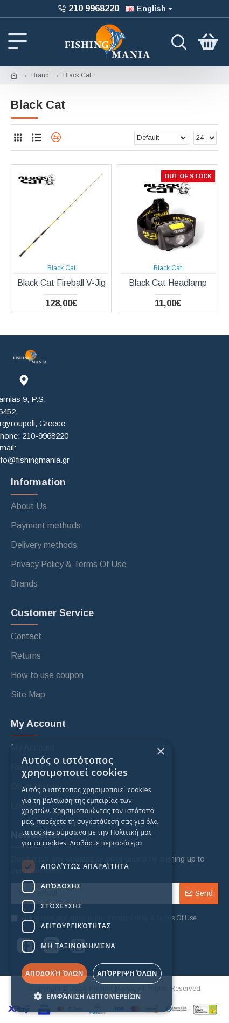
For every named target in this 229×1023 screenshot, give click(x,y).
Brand (40, 75)
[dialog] (91, 876)
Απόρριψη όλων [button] (127, 973)
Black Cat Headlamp (168, 282)
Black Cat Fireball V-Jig (61, 282)
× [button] (160, 752)
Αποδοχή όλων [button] (54, 973)
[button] (92, 996)
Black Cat (61, 268)
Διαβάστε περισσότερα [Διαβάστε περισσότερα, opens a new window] (106, 843)
